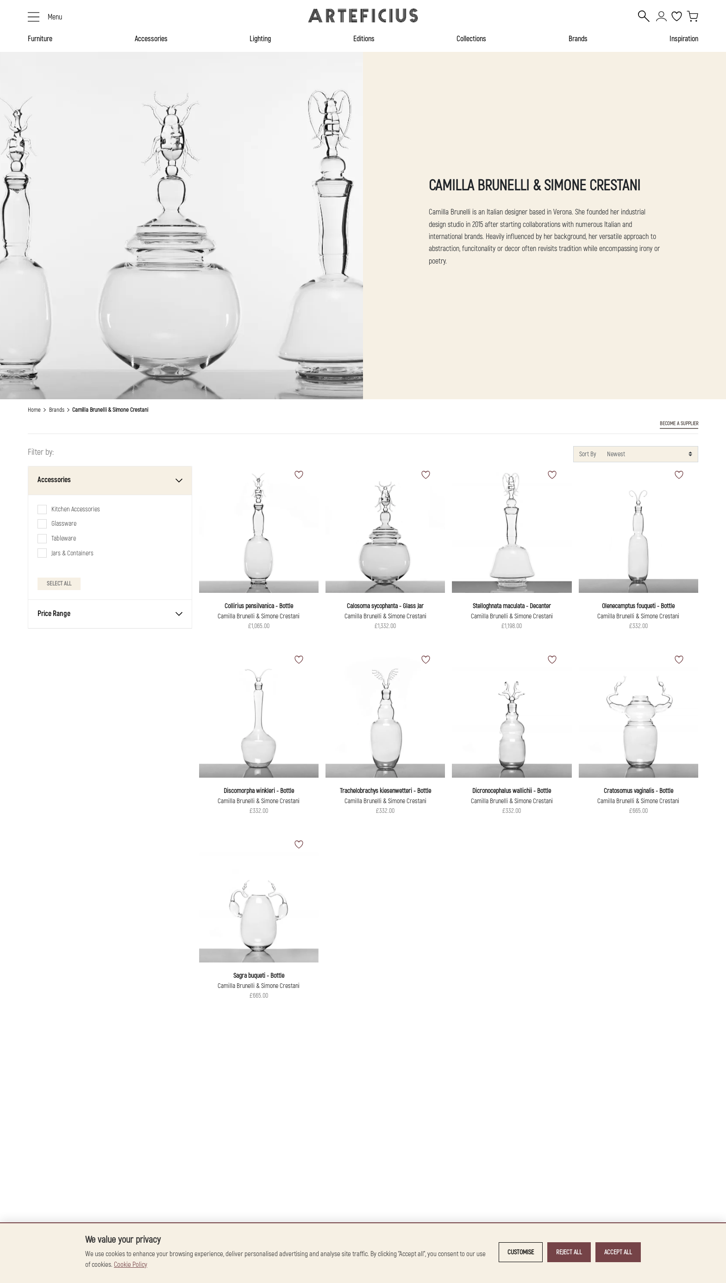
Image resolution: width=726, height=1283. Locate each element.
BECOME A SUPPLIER (679, 424)
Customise (520, 1252)
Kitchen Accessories (75, 509)
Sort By (587, 454)
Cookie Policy (130, 1264)
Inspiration (684, 39)
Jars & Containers (72, 553)
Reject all (569, 1252)
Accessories (151, 39)
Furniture (40, 39)
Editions (364, 39)
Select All (59, 583)
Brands (578, 39)
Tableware (63, 538)
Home (34, 410)
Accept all (618, 1252)
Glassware (63, 524)
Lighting (260, 39)
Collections (471, 39)
